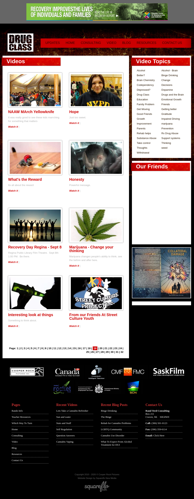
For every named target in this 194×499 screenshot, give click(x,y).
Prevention (167, 128)
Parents (141, 128)
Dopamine (167, 89)
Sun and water (63, 416)
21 (105, 348)
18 (89, 348)
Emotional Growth (171, 99)
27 (97, 352)
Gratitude (166, 114)
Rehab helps (144, 133)
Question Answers (65, 435)
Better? (141, 75)
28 (102, 352)
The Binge (106, 416)
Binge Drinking (169, 75)
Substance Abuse (146, 138)
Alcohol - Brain (169, 70)
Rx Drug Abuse (169, 133)
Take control (143, 143)
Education (142, 99)
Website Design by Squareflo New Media (97, 478)
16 (79, 348)
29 (107, 352)
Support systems (170, 138)
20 (101, 348)
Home (70, 42)
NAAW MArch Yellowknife (31, 112)
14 (69, 348)
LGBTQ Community (111, 429)
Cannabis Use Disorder (112, 435)
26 (92, 352)
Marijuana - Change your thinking (91, 249)
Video (111, 42)
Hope (74, 112)
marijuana (166, 123)
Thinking (166, 143)
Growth (141, 118)
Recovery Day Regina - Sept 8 (34, 247)
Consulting (91, 42)
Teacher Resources (21, 416)
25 (87, 352)
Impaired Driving (170, 118)
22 (110, 348)
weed (164, 147)
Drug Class (143, 94)
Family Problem (145, 104)
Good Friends (144, 114)
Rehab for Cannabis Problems (116, 423)
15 (74, 348)
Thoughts (142, 147)
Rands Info (17, 410)
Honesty (76, 179)
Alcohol (141, 70)
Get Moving (143, 109)
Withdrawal (143, 152)
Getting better (169, 109)
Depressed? (143, 89)
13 (64, 348)
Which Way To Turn (22, 423)
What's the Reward (25, 179)
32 (122, 352)
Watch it (13, 126)
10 (49, 348)
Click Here (159, 435)
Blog (126, 42)
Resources (146, 42)
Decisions (166, 85)
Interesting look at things (30, 315)
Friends (165, 104)
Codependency (145, 85)
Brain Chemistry (146, 80)
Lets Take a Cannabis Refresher (72, 410)
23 (115, 348)
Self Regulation (64, 429)
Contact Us (172, 42)
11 (54, 348)
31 (117, 352)
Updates (52, 42)
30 (112, 352)
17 (84, 348)
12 (59, 348)
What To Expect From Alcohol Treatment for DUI (116, 443)
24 (120, 348)
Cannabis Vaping (64, 441)
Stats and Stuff (63, 423)
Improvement (144, 123)
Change (165, 80)
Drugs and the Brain (172, 94)
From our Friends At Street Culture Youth (93, 317)
